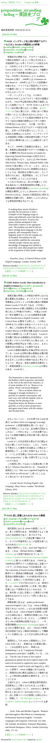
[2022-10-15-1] (25, 493)
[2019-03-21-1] (38, 266)
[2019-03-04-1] (9, 268)
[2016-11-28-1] (37, 499)
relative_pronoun (12, 521)
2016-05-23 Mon (9, 276)
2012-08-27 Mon (9, 508)
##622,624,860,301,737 (15, 538)
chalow (39, 739)
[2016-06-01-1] (23, 501)
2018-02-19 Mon (9, 34)
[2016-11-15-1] (9, 501)
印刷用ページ (25, 271)
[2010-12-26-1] (23, 544)
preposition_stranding (14, 50)
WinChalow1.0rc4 (19, 739)
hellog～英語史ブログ (11, 2)
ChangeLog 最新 (31, 2)
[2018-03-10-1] (37, 268)
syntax (29, 291)
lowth (6, 288)
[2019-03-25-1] (25, 266)
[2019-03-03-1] (23, 268)
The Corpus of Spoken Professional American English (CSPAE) (26, 557)
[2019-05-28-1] (23, 496)
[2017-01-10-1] (23, 499)
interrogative (32, 519)
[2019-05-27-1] (37, 496)
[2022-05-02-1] (9, 496)
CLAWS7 (14, 583)
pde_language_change (14, 519)
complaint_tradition (13, 52)
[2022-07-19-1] (38, 493)
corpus (25, 521)
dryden (29, 50)
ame (31, 521)
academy (8, 47)
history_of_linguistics (20, 288)
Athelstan (9, 554)
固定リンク (12, 271)
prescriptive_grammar (31, 286)
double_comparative (23, 47)
